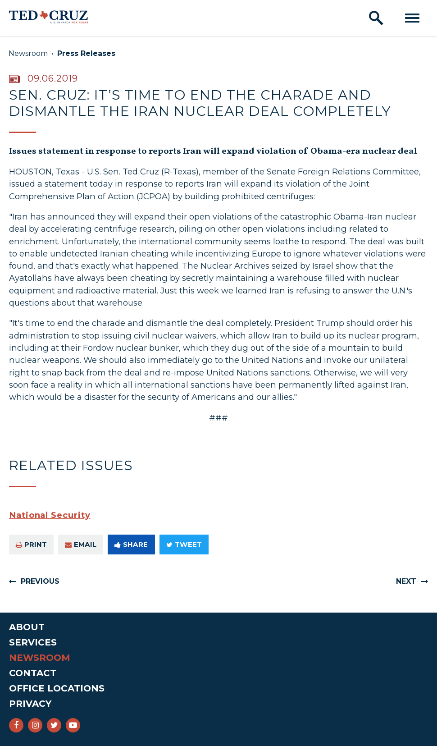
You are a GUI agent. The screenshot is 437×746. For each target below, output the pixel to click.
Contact (32, 673)
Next (406, 581)
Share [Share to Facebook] (131, 544)
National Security (49, 515)
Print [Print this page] (31, 544)
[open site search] (376, 18)
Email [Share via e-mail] (80, 544)
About (27, 627)
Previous (40, 581)
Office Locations (57, 688)
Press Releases (86, 53)
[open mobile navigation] (412, 18)
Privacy (30, 703)
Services (33, 642)
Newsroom (28, 53)
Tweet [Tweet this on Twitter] (184, 544)
